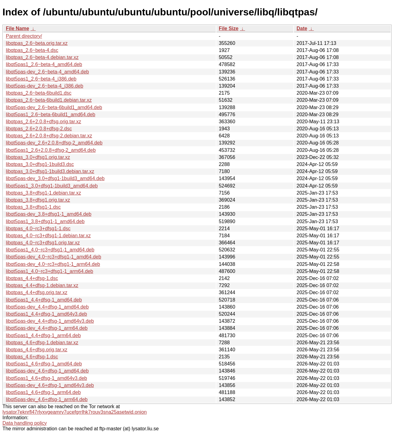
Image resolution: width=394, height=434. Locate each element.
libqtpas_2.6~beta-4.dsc (32, 50)
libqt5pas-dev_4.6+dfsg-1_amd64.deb (47, 370)
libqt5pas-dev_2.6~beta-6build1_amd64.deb (54, 107)
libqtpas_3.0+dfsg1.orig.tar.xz (38, 157)
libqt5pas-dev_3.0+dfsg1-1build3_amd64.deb (55, 178)
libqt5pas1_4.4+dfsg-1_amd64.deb (44, 299)
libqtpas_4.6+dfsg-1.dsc (32, 356)
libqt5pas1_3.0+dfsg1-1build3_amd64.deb (52, 185)
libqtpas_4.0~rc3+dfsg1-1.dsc (38, 228)
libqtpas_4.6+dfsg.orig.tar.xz (36, 349)
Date (301, 28)
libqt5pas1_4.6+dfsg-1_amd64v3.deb (46, 378)
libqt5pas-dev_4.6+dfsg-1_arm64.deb (47, 399)
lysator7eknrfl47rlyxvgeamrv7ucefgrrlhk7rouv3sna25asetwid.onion (74, 412)
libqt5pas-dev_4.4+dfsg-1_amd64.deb (47, 307)
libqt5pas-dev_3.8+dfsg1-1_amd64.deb (48, 214)
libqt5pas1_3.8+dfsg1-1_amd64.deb (45, 221)
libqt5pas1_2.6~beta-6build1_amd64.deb (50, 114)
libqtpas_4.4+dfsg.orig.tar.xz (36, 292)
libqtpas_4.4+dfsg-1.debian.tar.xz (42, 285)
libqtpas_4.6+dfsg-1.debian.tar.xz (42, 342)
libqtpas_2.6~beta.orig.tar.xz (37, 43)
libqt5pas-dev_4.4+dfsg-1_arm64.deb (47, 328)
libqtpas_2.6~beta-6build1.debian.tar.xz (49, 100)
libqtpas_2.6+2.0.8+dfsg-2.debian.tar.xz (49, 135)
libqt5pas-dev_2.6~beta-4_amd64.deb (47, 71)
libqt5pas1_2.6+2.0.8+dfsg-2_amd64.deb (51, 150)
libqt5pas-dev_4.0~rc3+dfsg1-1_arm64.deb (53, 264)
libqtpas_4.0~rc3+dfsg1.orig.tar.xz (43, 242)
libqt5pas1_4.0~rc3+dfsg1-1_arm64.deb (49, 271)
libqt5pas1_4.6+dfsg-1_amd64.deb (44, 363)
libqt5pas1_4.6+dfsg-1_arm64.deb (43, 392)
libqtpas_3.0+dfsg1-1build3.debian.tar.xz (50, 171)
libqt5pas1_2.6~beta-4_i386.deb (41, 78)
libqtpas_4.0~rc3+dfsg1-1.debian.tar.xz (48, 235)
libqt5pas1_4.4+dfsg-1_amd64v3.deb (46, 314)
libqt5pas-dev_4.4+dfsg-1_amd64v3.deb (50, 321)
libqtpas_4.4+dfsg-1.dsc (32, 278)
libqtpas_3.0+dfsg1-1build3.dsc (40, 164)
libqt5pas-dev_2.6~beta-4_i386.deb (44, 86)
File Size (229, 28)
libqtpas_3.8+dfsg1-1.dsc (33, 207)
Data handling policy (24, 423)
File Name (17, 28)
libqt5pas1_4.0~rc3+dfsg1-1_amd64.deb (50, 249)
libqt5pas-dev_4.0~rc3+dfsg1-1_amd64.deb (53, 256)
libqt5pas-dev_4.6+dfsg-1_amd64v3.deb (50, 385)
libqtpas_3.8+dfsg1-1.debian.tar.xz (43, 192)
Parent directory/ (24, 36)
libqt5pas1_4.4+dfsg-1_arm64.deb (43, 335)
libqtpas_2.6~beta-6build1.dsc (38, 93)
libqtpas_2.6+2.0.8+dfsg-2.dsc (39, 128)
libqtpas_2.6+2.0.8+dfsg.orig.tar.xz (43, 121)
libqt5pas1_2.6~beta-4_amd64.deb (44, 64)
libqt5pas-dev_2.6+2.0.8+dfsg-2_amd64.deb (54, 142)
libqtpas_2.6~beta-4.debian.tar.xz (42, 57)
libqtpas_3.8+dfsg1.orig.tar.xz (38, 200)
